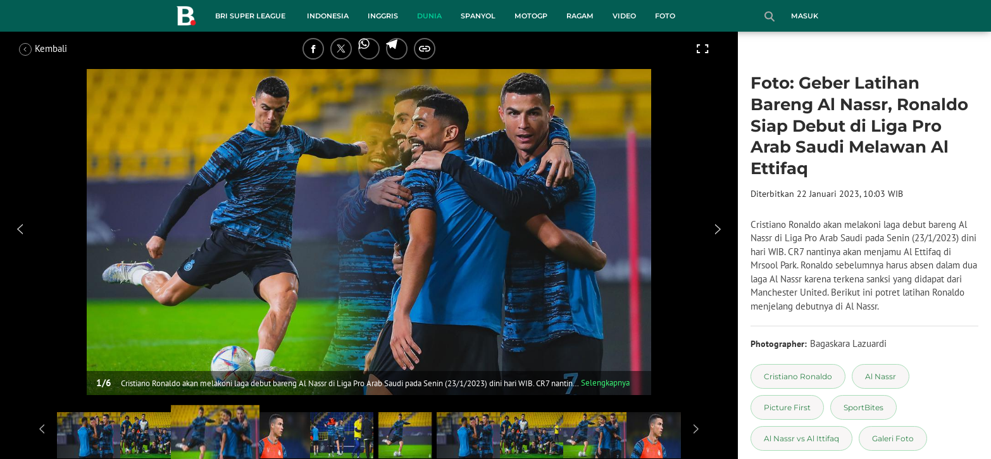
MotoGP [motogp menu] (530, 15)
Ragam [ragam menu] (580, 15)
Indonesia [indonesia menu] (328, 15)
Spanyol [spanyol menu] (478, 15)
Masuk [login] (804, 15)
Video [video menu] (624, 15)
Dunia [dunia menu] (429, 15)
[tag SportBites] (863, 407)
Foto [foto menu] (665, 15)
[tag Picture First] (787, 407)
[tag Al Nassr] (880, 376)
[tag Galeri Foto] (893, 438)
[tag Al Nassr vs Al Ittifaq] (801, 438)
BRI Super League (250, 15)
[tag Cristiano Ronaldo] (798, 376)
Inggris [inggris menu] (383, 15)
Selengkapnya (605, 382)
